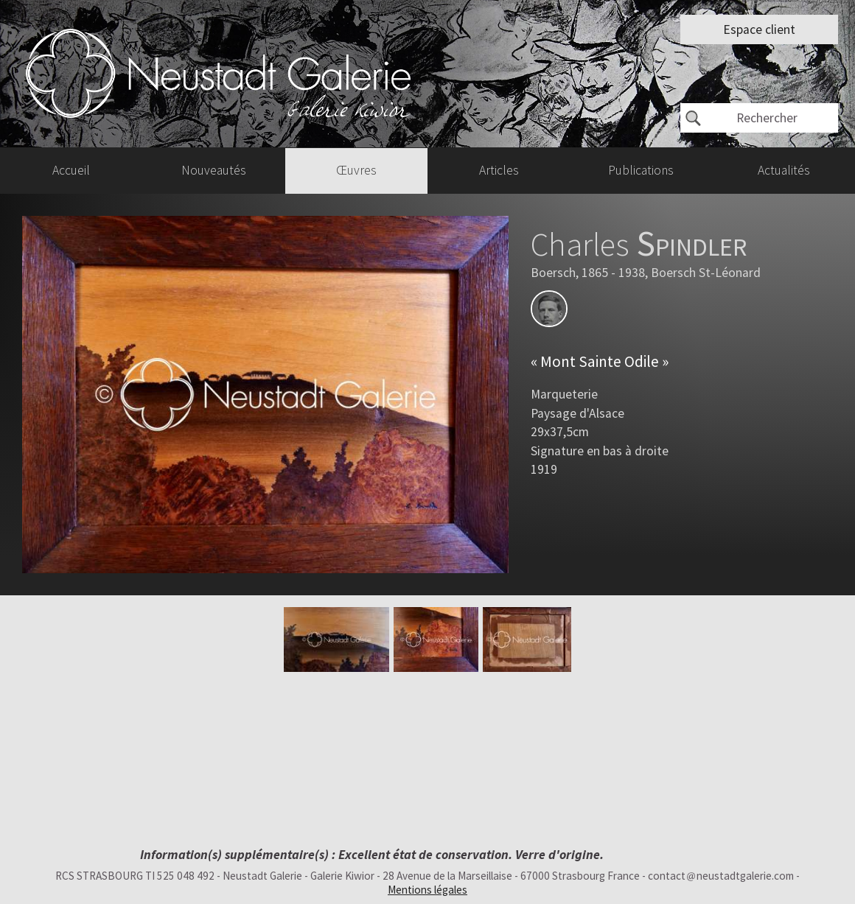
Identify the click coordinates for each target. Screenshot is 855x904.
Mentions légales (427, 890)
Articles (499, 170)
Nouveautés (213, 170)
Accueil (71, 170)
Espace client (759, 29)
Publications (641, 170)
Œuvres (356, 170)
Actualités (784, 170)
